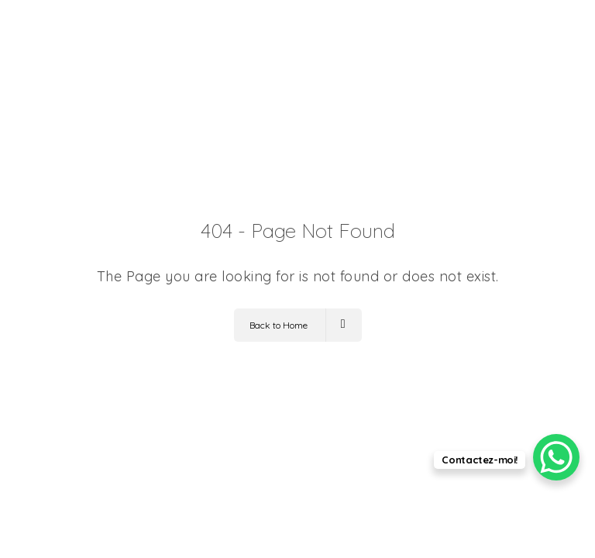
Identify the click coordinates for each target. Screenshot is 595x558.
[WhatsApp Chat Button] (556, 457)
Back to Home (297, 325)
